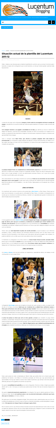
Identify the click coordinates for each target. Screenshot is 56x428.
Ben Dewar (35, 191)
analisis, (17, 59)
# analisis (7, 419)
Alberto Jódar (19, 220)
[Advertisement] (28, 39)
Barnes (11, 252)
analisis (7, 50)
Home (3, 50)
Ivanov (6, 252)
